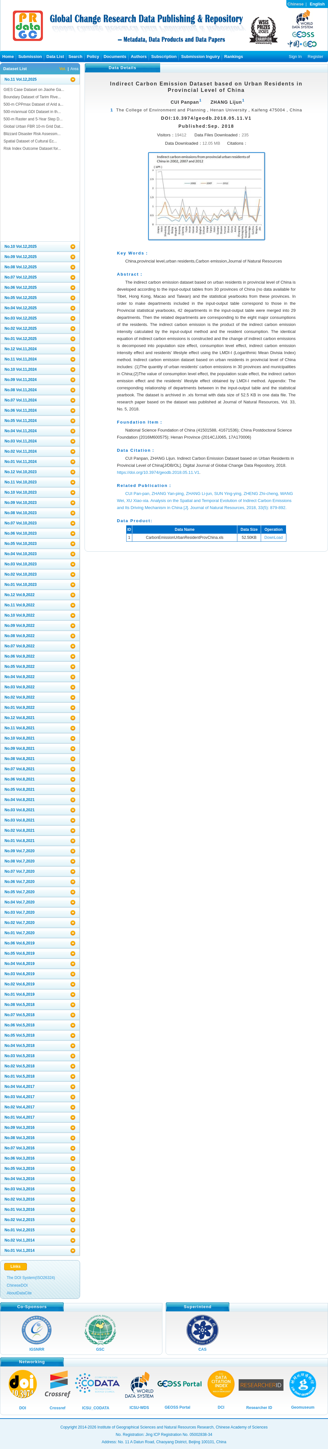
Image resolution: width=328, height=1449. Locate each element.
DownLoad (273, 537)
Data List (55, 56)
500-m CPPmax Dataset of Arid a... (33, 104)
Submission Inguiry (200, 56)
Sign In (295, 56)
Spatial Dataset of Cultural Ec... (30, 141)
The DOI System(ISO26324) (31, 1277)
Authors (139, 56)
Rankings (233, 56)
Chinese (295, 4)
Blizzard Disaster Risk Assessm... (32, 134)
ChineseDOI (17, 1285)
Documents (114, 56)
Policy (93, 56)
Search (75, 56)
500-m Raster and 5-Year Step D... (33, 119)
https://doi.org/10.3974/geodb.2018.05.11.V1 (158, 472)
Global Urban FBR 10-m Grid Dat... (33, 126)
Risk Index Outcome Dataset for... (32, 148)
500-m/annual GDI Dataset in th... (32, 111)
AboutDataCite (19, 1293)
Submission (30, 56)
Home (8, 56)
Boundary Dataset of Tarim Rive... (32, 97)
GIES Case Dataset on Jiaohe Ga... (34, 89)
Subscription (163, 56)
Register (315, 56)
